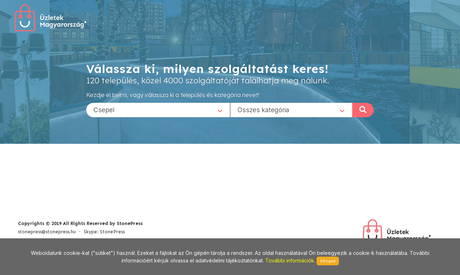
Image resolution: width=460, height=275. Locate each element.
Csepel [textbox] (104, 109)
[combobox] (158, 109)
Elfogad (327, 260)
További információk (289, 260)
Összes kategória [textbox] (263, 109)
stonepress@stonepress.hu (47, 231)
